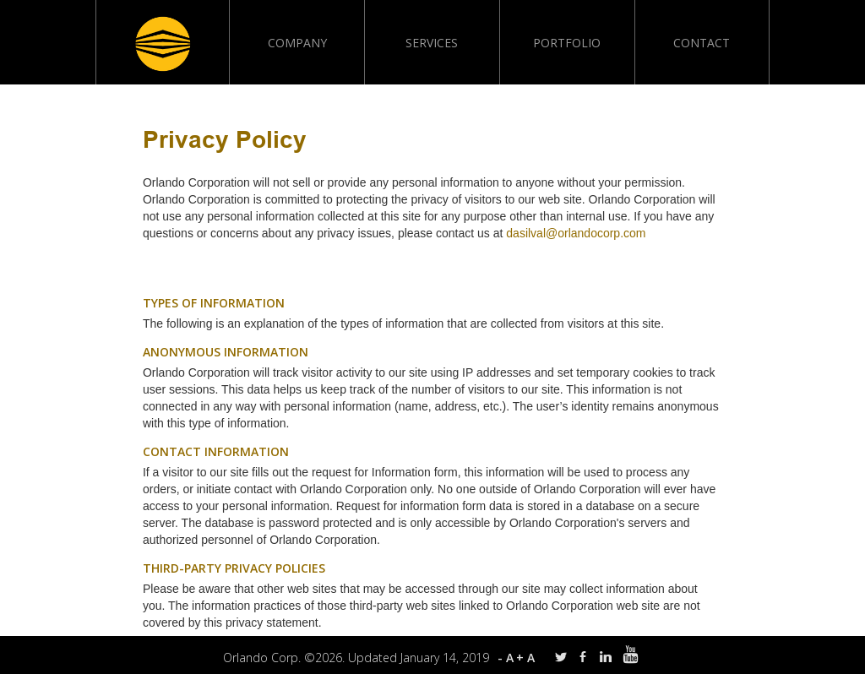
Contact (701, 43)
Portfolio (567, 43)
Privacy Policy (225, 142)
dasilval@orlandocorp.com (575, 233)
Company (297, 43)
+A (526, 658)
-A (507, 658)
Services (431, 43)
